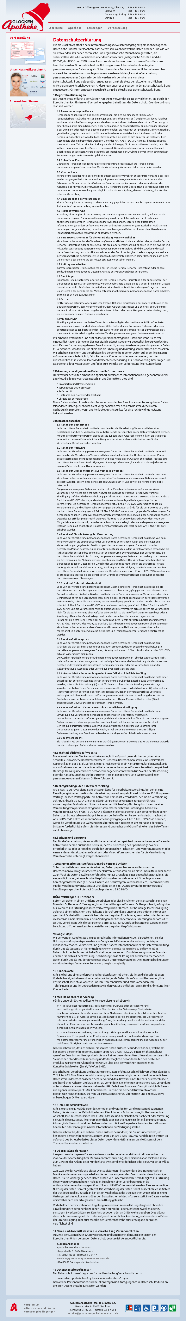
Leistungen (94, 28)
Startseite (55, 28)
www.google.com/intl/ (109, 963)
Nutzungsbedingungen (39, 1311)
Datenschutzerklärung (39, 1308)
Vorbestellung (117, 28)
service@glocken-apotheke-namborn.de (83, 1258)
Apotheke (75, 28)
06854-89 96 (84, 1310)
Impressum (31, 1304)
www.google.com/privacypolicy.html (129, 948)
